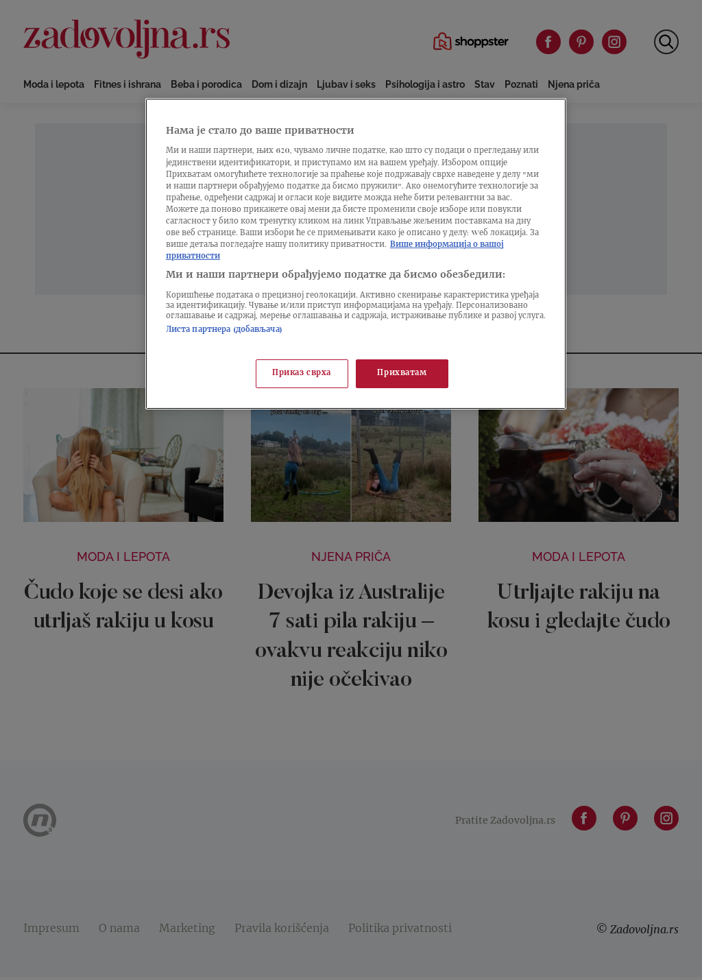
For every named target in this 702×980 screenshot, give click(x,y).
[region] (355, 253)
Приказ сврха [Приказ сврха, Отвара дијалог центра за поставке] (301, 373)
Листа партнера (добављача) (224, 330)
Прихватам (401, 373)
